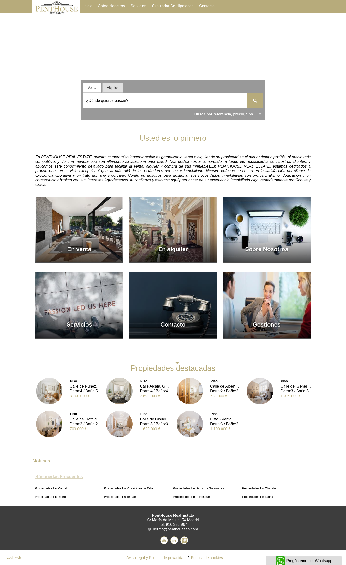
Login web (14, 557)
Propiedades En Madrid (51, 488)
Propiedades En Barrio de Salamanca (198, 488)
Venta (92, 88)
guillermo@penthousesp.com (173, 529)
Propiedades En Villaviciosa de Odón (129, 488)
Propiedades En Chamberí (260, 488)
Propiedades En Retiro (50, 496)
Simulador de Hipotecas (172, 6)
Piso (73, 381)
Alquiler (112, 88)
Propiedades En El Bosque (191, 496)
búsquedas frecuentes (59, 476)
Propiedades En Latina (257, 496)
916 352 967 (176, 524)
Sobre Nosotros (111, 6)
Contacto (207, 6)
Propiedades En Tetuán (120, 496)
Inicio (87, 6)
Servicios (138, 6)
